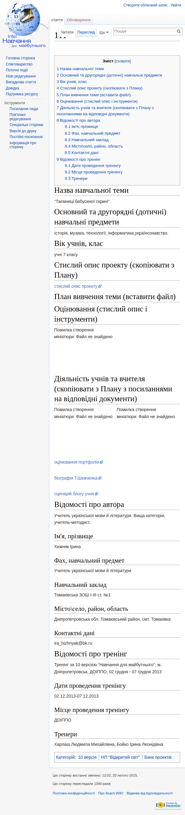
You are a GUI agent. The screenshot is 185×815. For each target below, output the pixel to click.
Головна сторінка (20, 58)
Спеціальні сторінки (26, 125)
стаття (57, 20)
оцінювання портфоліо (76, 462)
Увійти (176, 5)
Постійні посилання (26, 137)
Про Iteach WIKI (110, 793)
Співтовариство (19, 64)
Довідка (12, 88)
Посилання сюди (23, 109)
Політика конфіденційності (74, 793)
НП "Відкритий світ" (120, 757)
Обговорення (79, 20)
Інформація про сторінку (22, 145)
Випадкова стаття (21, 82)
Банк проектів (158, 757)
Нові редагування (21, 76)
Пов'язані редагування (20, 117)
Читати (67, 32)
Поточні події (17, 70)
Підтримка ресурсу (22, 94)
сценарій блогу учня (74, 493)
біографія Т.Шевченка (75, 478)
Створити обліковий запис (145, 5)
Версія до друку (22, 131)
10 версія (87, 757)
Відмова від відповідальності (149, 793)
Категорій (65, 757)
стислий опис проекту (75, 286)
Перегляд (86, 32)
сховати (123, 61)
